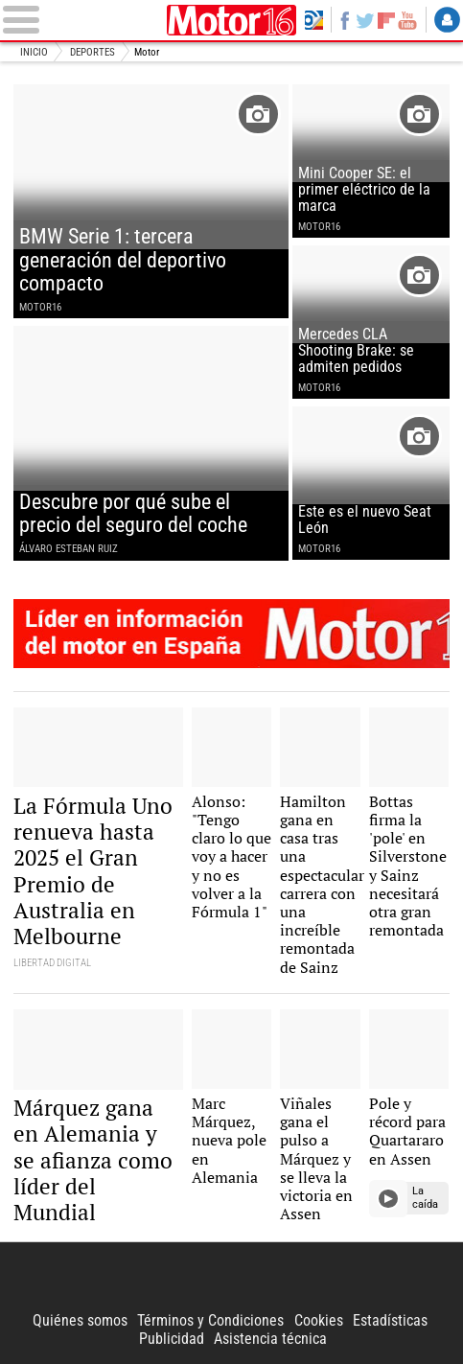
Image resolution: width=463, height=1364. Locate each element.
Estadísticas (390, 1320)
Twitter (365, 20)
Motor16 (232, 20)
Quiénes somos (80, 1320)
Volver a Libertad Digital (314, 20)
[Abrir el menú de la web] (81, 20)
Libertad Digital (231, 1277)
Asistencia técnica (270, 1338)
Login (447, 20)
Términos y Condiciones (210, 1320)
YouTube (407, 20)
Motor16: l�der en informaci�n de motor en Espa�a (231, 633)
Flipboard (386, 20)
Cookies (318, 1320)
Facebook (345, 20)
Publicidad (171, 1338)
